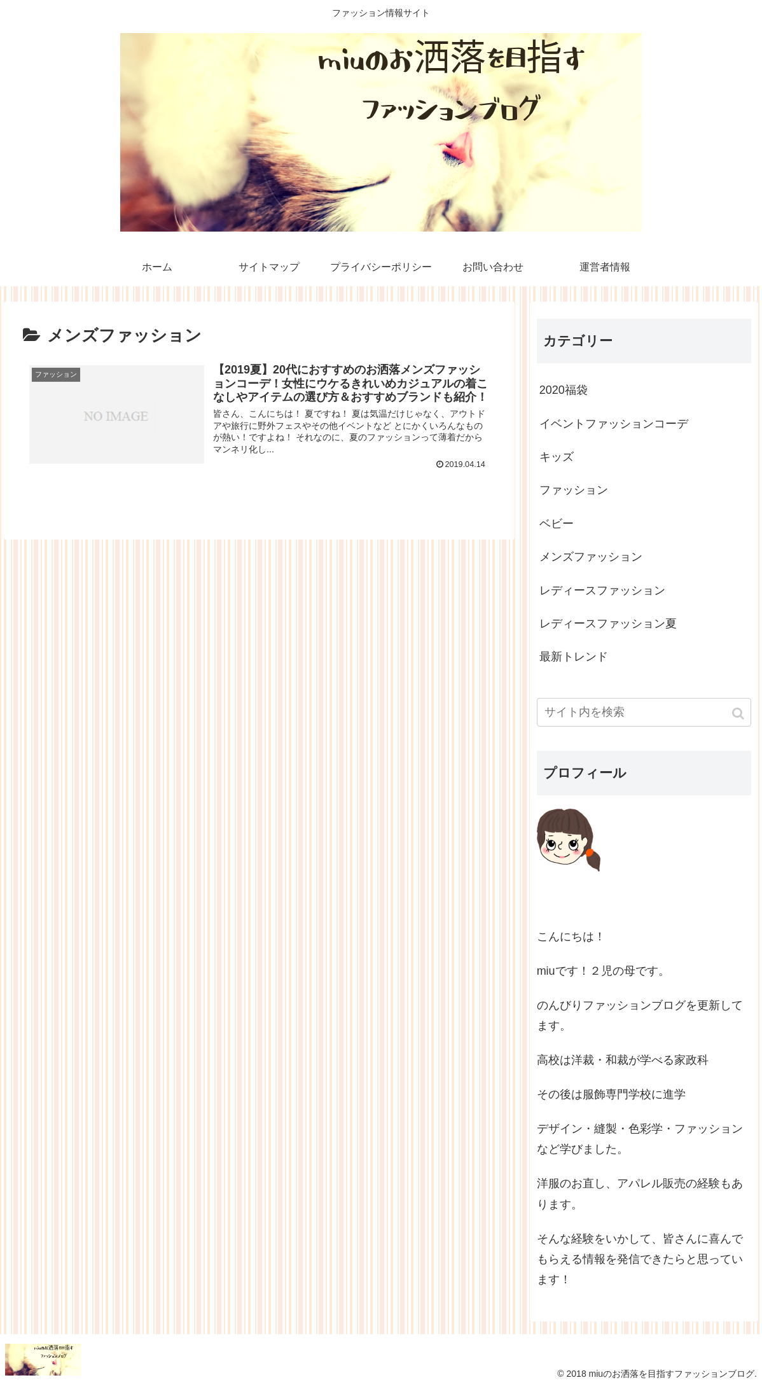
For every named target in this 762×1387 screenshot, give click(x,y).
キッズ (556, 456)
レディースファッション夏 (608, 623)
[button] (739, 713)
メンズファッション (590, 556)
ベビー (556, 523)
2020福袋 (563, 390)
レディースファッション (602, 590)
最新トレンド (573, 656)
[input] (644, 712)
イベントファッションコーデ (613, 423)
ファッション (573, 490)
